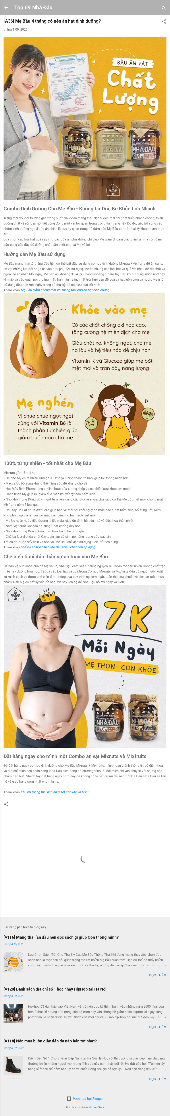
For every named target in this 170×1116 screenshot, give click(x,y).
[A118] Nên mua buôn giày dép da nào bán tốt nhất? (50, 1041)
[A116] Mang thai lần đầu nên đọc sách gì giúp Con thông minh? (61, 937)
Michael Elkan (96, 1107)
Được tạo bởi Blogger (85, 1099)
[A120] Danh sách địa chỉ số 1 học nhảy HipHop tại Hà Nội (55, 989)
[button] (163, 22)
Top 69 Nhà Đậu (33, 7)
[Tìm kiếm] (163, 9)
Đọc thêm (157, 975)
